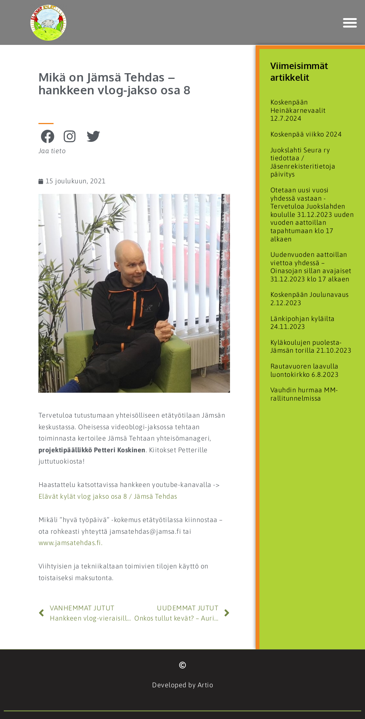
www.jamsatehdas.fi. (70, 543)
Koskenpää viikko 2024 (306, 134)
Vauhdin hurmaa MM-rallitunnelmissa (304, 394)
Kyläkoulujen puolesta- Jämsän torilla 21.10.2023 (311, 346)
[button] (350, 22)
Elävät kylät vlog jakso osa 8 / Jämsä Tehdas (107, 496)
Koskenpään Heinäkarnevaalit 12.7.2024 (298, 110)
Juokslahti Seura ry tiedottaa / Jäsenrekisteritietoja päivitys (303, 162)
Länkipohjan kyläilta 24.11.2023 (302, 323)
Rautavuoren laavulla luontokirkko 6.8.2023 (304, 370)
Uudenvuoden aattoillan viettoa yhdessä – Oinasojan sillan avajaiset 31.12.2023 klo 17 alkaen (310, 266)
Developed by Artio (182, 685)
